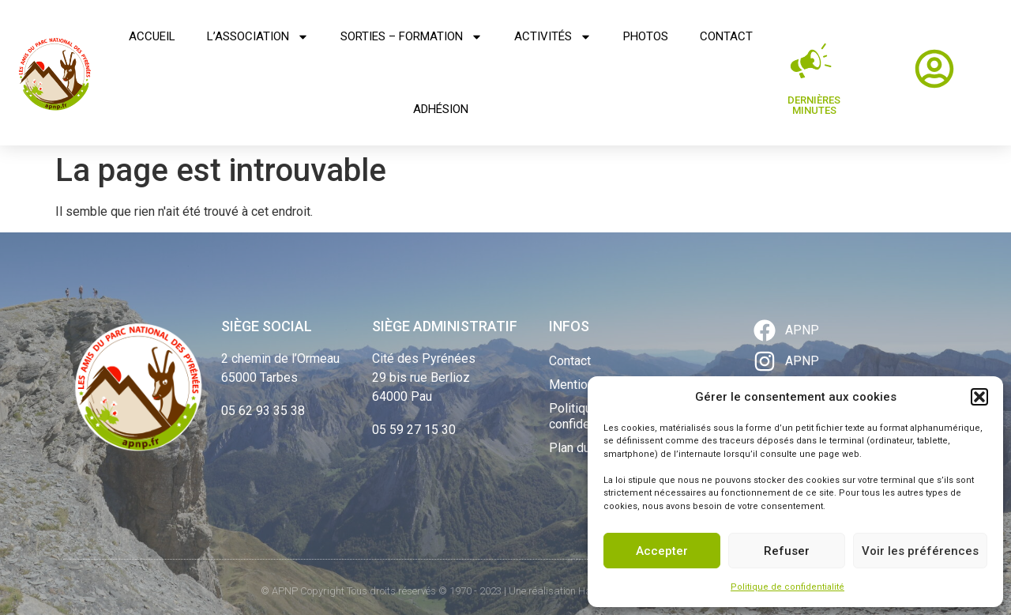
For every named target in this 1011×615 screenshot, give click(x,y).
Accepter (662, 551)
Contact (726, 36)
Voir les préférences (920, 551)
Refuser (787, 551)
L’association (258, 37)
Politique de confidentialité (787, 587)
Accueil (152, 36)
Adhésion (440, 109)
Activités (553, 37)
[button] (979, 397)
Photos (645, 36)
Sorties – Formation (411, 37)
